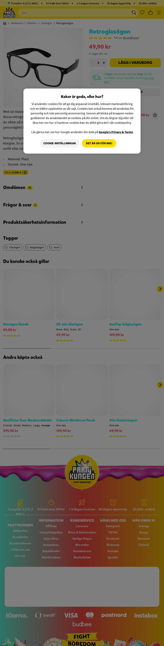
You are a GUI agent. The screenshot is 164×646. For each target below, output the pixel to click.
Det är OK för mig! (99, 143)
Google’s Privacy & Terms (116, 132)
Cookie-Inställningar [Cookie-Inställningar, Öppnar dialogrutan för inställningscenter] (59, 143)
